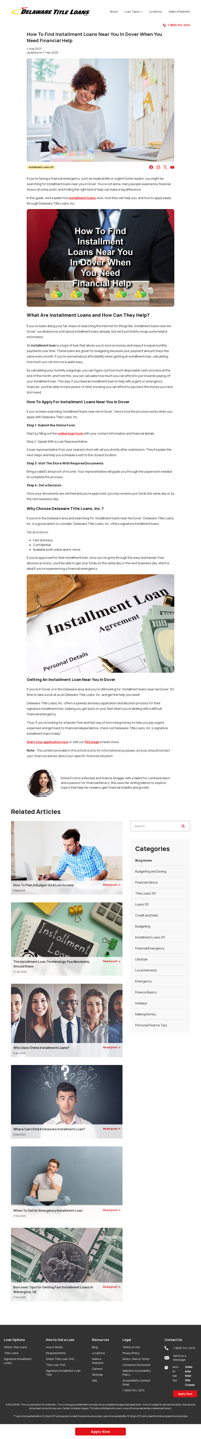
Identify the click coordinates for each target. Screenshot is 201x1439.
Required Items (56, 1353)
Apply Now (185, 1394)
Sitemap (97, 1374)
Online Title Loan (60, 1359)
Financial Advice (146, 882)
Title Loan (55, 1365)
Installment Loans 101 (41, 167)
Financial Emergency (149, 948)
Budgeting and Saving (150, 871)
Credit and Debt (146, 915)
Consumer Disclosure (136, 1365)
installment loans (82, 198)
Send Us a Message (175, 1358)
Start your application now (47, 742)
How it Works (54, 1347)
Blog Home (143, 860)
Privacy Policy (131, 1353)
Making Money (145, 1014)
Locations (98, 1353)
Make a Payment (97, 1361)
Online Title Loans (15, 1347)
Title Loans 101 (145, 893)
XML (94, 1380)
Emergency (143, 981)
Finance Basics (146, 992)
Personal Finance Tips (151, 1025)
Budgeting (142, 926)
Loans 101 (142, 904)
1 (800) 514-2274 (176, 25)
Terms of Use (131, 1347)
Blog (95, 1347)
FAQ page (91, 742)
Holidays (141, 1003)
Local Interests (146, 970)
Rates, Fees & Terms (136, 1359)
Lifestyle (141, 959)
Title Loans (11, 1353)
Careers (97, 1369)
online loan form (70, 433)
